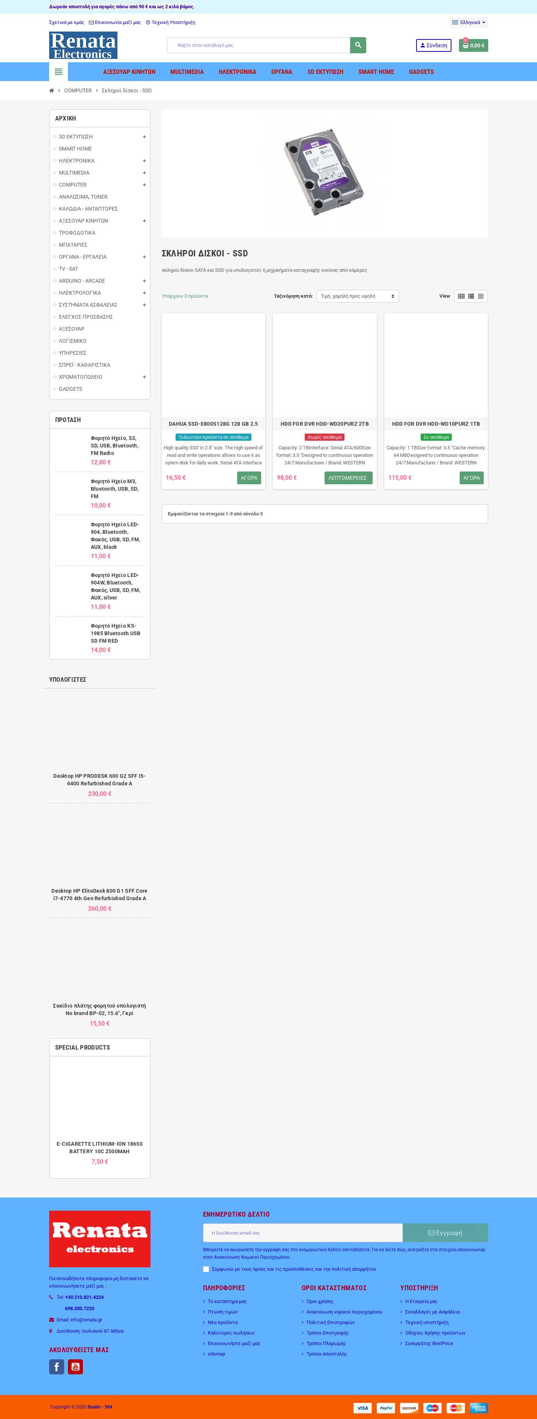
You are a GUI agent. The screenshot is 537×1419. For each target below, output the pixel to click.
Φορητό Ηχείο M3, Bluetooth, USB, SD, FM (114, 488)
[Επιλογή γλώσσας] (468, 22)
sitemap (216, 1354)
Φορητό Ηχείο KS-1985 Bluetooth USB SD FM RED (116, 633)
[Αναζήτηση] (266, 45)
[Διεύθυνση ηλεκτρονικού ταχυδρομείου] (303, 1232)
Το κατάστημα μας (227, 1301)
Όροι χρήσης (320, 1301)
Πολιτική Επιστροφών (331, 1322)
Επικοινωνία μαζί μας (115, 22)
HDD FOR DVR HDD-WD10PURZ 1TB (436, 424)
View (444, 296)
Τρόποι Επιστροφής (328, 1333)
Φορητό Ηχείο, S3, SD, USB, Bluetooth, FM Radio (114, 445)
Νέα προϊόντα (223, 1322)
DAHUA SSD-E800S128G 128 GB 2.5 (213, 424)
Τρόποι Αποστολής (327, 1354)
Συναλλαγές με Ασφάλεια (432, 1312)
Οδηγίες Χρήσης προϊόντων (435, 1333)
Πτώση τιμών (223, 1312)
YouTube (75, 1366)
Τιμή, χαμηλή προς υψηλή (348, 296)
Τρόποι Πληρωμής (326, 1343)
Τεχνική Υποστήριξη (170, 22)
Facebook (56, 1366)
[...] (108, 1286)
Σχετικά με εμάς (66, 22)
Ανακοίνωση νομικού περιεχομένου (344, 1312)
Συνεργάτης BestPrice (429, 1343)
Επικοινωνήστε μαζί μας (234, 1343)
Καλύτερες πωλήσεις (231, 1333)
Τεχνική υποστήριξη (426, 1322)
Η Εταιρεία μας (421, 1301)
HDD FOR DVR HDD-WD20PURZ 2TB (325, 424)
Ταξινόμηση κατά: (293, 296)
